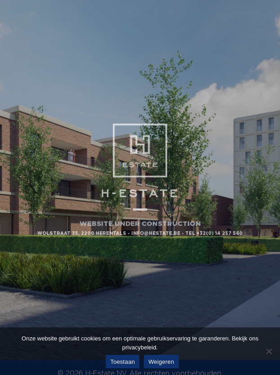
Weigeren (161, 361)
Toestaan (122, 361)
